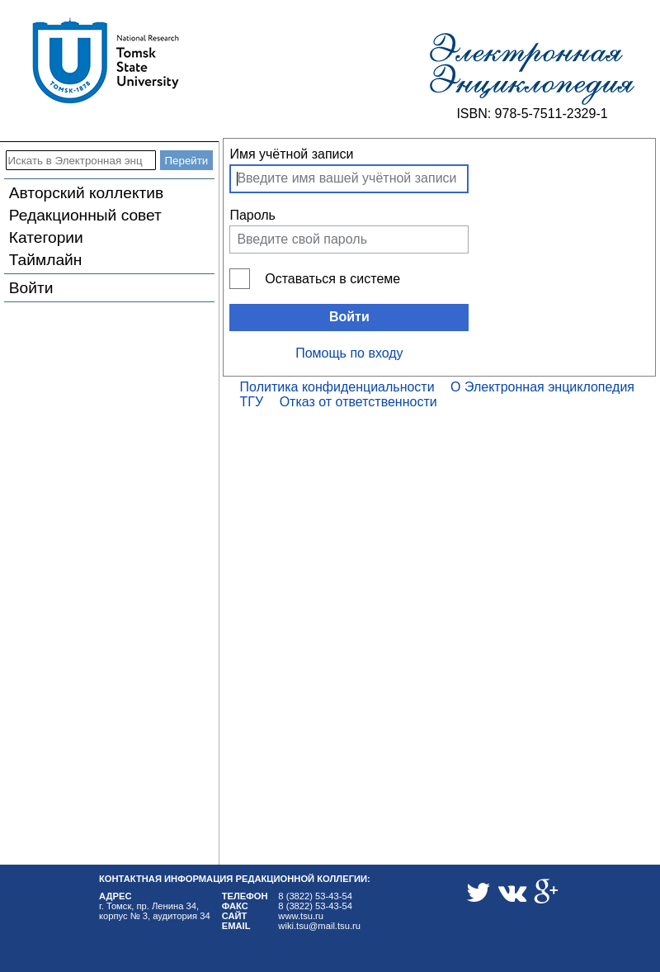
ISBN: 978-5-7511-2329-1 (531, 114)
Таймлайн (45, 259)
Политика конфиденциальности (337, 387)
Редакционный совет (85, 215)
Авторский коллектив (86, 193)
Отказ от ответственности (358, 402)
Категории (46, 237)
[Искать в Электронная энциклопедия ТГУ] (81, 160)
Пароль (252, 215)
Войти (31, 287)
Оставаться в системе (332, 279)
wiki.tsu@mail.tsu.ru (319, 926)
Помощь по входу (349, 353)
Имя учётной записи (291, 154)
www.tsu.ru (300, 916)
